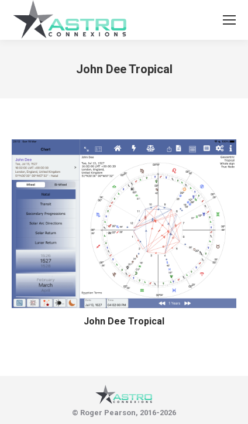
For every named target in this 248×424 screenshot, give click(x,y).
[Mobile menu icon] (229, 20)
